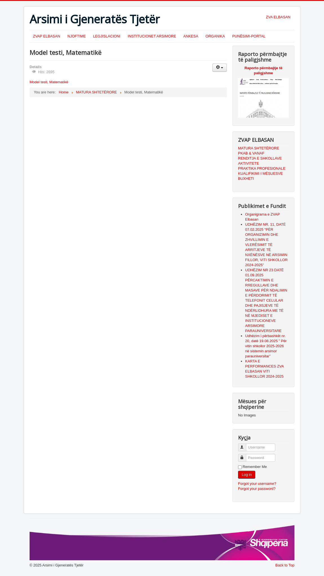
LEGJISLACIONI (106, 36)
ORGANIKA (215, 36)
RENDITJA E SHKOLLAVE (260, 158)
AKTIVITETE (248, 163)
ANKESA (190, 36)
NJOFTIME (76, 36)
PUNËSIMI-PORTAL (248, 36)
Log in (247, 474)
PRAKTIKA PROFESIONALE (261, 168)
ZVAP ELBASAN (46, 36)
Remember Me (255, 467)
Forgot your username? (257, 483)
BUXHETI (246, 178)
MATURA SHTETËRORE (258, 148)
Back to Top (284, 565)
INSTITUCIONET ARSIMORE (152, 36)
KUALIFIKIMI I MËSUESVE (260, 173)
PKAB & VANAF (251, 153)
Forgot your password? (257, 489)
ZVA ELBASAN (278, 17)
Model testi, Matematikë (49, 82)
